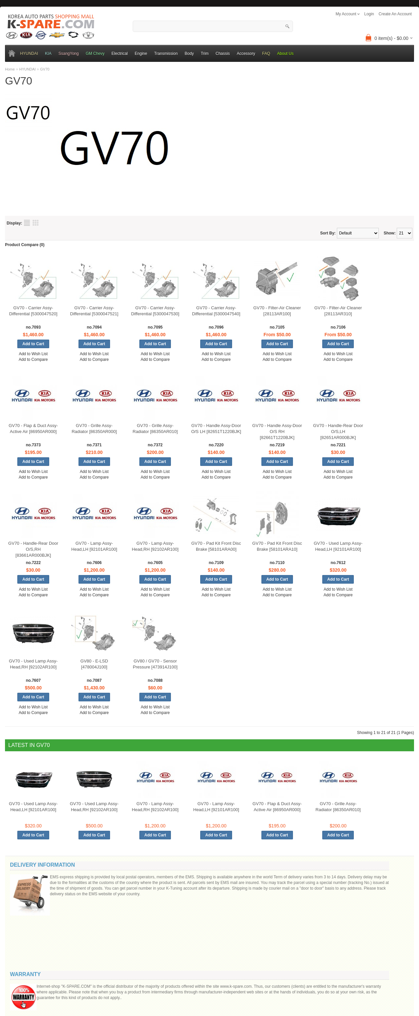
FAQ (266, 53)
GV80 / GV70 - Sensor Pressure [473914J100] (155, 663)
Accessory (246, 53)
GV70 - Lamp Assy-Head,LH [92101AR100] (94, 546)
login (369, 14)
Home (10, 69)
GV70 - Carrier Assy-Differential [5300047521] (94, 310)
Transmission (166, 53)
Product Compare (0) (25, 244)
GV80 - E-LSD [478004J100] (94, 663)
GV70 (45, 69)
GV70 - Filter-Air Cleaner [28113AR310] (338, 310)
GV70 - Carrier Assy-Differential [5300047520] (33, 310)
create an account (395, 14)
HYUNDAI (29, 53)
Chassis (222, 53)
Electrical (119, 53)
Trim (205, 53)
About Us (285, 53)
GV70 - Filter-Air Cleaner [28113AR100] (277, 310)
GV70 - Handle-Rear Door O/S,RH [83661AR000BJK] (33, 549)
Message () (343, 902)
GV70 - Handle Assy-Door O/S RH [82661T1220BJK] (277, 431)
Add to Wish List (33, 354)
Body (189, 53)
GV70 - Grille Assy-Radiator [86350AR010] (155, 428)
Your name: (339, 878)
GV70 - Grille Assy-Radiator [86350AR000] (94, 428)
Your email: (339, 891)
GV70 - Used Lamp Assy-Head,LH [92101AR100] (338, 546)
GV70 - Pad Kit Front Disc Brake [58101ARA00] (216, 546)
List (27, 223)
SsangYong (69, 53)
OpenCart (176, 987)
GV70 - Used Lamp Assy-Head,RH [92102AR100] (33, 663)
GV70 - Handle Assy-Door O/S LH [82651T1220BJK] (216, 428)
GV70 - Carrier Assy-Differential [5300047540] (216, 310)
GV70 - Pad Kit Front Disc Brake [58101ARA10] (277, 546)
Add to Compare (33, 359)
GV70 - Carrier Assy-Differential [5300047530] (155, 310)
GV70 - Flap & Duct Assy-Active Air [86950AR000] (33, 428)
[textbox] (213, 26)
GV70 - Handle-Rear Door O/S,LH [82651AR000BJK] (338, 431)
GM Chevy (95, 53)
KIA (48, 53)
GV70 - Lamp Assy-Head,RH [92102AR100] (155, 546)
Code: (369, 937)
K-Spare (191, 987)
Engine (141, 53)
